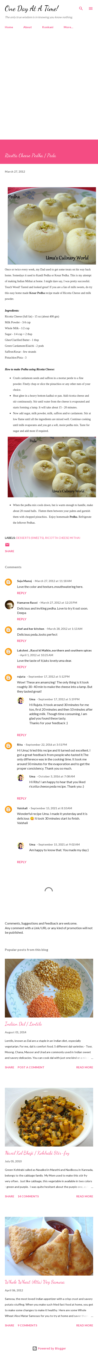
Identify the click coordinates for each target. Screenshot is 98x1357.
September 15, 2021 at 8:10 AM (51, 808)
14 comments (28, 1196)
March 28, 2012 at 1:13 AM (64, 628)
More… (68, 27)
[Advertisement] (48, 82)
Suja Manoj (24, 581)
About (27, 27)
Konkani (47, 27)
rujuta (21, 676)
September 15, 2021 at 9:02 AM (59, 844)
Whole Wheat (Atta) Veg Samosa (35, 1282)
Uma (32, 699)
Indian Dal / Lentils (23, 1024)
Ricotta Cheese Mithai (62, 537)
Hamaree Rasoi (27, 602)
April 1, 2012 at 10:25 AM (36, 655)
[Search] (81, 7)
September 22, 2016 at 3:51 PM (46, 744)
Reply (21, 593)
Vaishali (22, 808)
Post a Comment (31, 1067)
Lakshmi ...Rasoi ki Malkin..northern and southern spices (54, 650)
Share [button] (9, 551)
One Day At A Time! (31, 8)
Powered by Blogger (49, 1348)
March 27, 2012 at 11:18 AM (53, 581)
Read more (84, 1067)
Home (9, 27)
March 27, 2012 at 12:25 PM (59, 602)
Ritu (20, 744)
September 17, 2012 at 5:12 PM (49, 676)
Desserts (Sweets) (30, 537)
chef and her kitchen (30, 628)
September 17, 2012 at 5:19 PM (59, 699)
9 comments (27, 1325)
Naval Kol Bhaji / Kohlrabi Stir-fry (37, 1153)
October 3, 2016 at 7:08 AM (56, 776)
